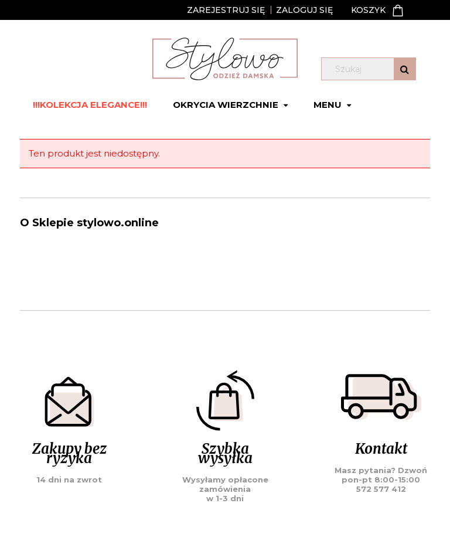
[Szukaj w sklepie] (371, 69)
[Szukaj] (404, 69)
